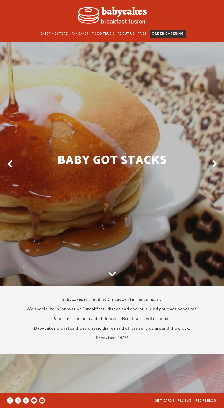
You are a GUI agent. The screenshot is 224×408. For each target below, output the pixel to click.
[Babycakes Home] (112, 15)
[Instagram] (26, 400)
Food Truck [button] (103, 33)
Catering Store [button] (54, 33)
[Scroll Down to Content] (112, 274)
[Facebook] (10, 400)
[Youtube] (34, 400)
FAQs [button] (142, 33)
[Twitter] (18, 400)
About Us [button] (126, 33)
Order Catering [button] (168, 33)
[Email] (42, 400)
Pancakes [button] (80, 33)
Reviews (185, 400)
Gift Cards (164, 400)
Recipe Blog (205, 400)
